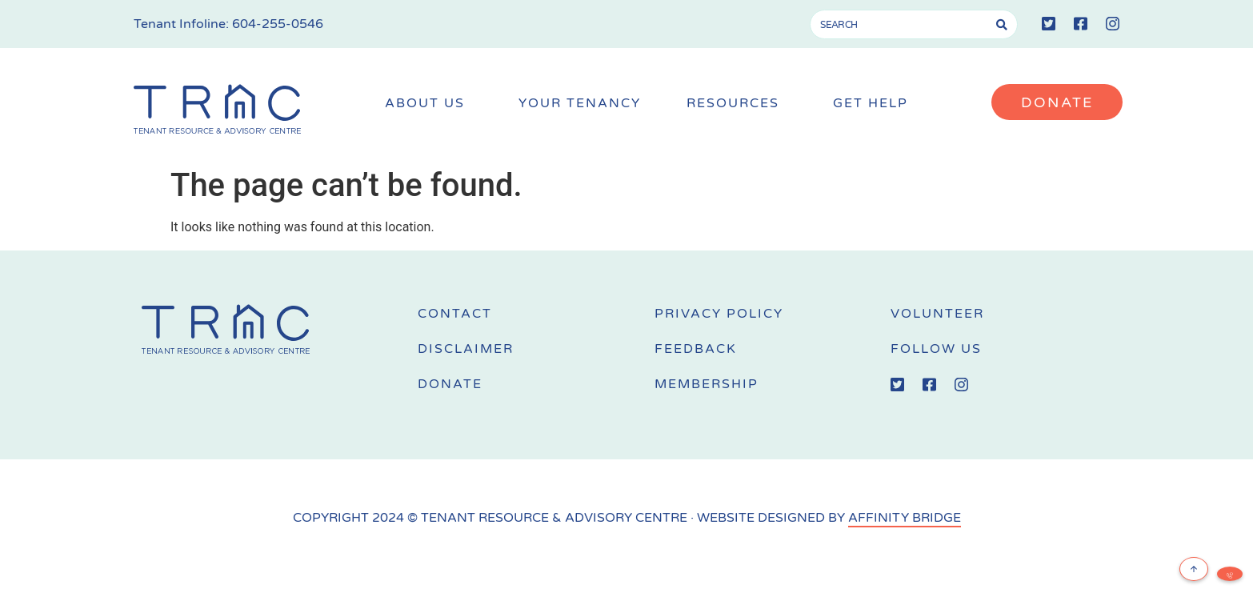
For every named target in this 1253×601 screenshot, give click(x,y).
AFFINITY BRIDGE (904, 518)
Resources (737, 103)
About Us (429, 103)
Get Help (874, 103)
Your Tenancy (579, 103)
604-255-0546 (277, 24)
